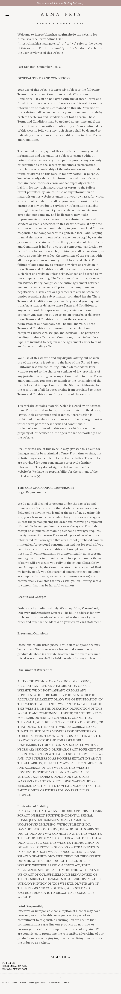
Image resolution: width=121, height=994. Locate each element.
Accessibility (54, 982)
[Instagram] (60, 978)
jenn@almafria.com (14, 969)
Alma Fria (60, 14)
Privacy (22, 982)
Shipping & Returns (37, 982)
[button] (8, 14)
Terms (14, 982)
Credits (66, 982)
